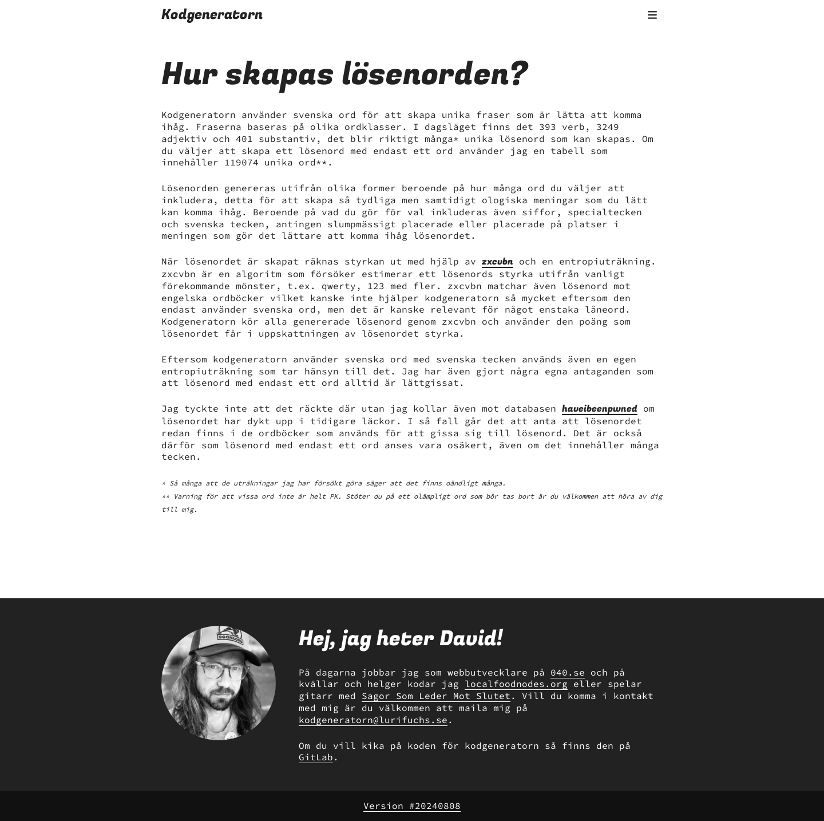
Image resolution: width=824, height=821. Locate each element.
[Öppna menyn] (652, 15)
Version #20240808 (412, 805)
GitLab (316, 757)
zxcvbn (497, 262)
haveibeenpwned (599, 409)
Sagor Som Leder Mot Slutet (436, 695)
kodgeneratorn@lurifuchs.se (373, 719)
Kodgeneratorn (212, 14)
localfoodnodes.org (516, 683)
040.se (567, 672)
